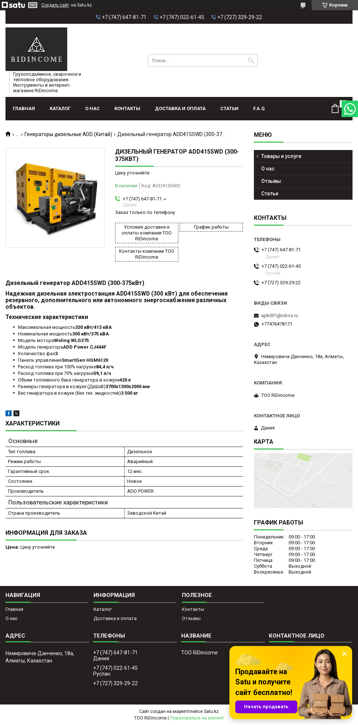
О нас (92, 108)
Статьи (229, 108)
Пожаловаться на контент (197, 718)
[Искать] (251, 60)
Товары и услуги (281, 156)
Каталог (60, 108)
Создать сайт (55, 5)
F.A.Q (258, 108)
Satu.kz (211, 711)
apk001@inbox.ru (279, 315)
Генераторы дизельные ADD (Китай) (68, 134)
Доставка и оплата (180, 108)
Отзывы (271, 181)
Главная (24, 108)
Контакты (127, 108)
